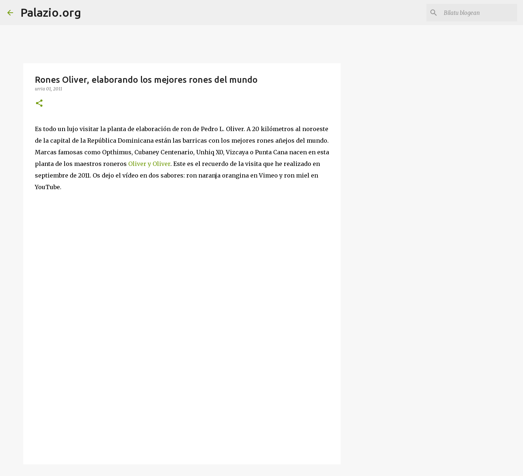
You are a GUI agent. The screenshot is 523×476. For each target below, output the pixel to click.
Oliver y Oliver (149, 163)
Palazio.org (50, 12)
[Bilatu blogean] (479, 12)
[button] (39, 104)
